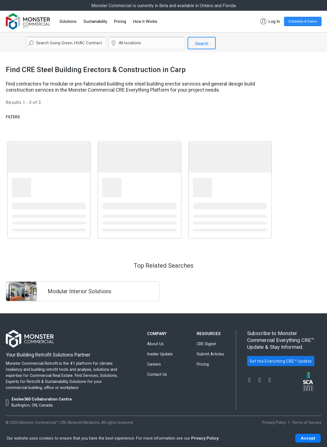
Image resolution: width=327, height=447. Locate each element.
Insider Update (160, 354)
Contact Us (157, 374)
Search (201, 43)
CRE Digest (206, 344)
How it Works (145, 21)
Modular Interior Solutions (79, 291)
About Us (155, 344)
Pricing (120, 21)
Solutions (68, 21)
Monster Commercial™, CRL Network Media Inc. (60, 422)
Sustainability (95, 21)
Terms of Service (306, 422)
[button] (269, 21)
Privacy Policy (204, 438)
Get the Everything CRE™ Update (281, 361)
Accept (308, 438)
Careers (154, 364)
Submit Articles (210, 354)
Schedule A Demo (302, 21)
